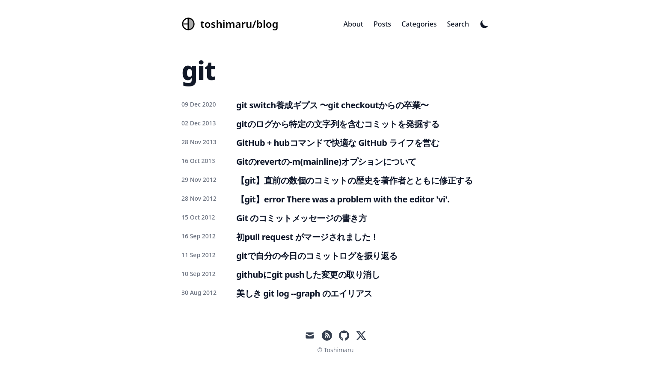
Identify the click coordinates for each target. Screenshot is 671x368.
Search (458, 24)
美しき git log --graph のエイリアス (304, 293)
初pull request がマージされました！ (307, 237)
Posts (382, 24)
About (353, 24)
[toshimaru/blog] (230, 24)
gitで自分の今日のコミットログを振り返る (317, 255)
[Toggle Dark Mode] (484, 24)
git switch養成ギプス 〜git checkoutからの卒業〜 (332, 105)
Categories (418, 24)
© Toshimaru (336, 350)
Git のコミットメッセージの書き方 (301, 218)
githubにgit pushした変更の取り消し (308, 274)
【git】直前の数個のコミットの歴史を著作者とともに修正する (354, 180)
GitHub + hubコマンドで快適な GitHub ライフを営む (337, 142)
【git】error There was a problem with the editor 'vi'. (342, 199)
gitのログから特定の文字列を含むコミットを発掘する (337, 124)
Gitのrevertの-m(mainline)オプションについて (326, 161)
